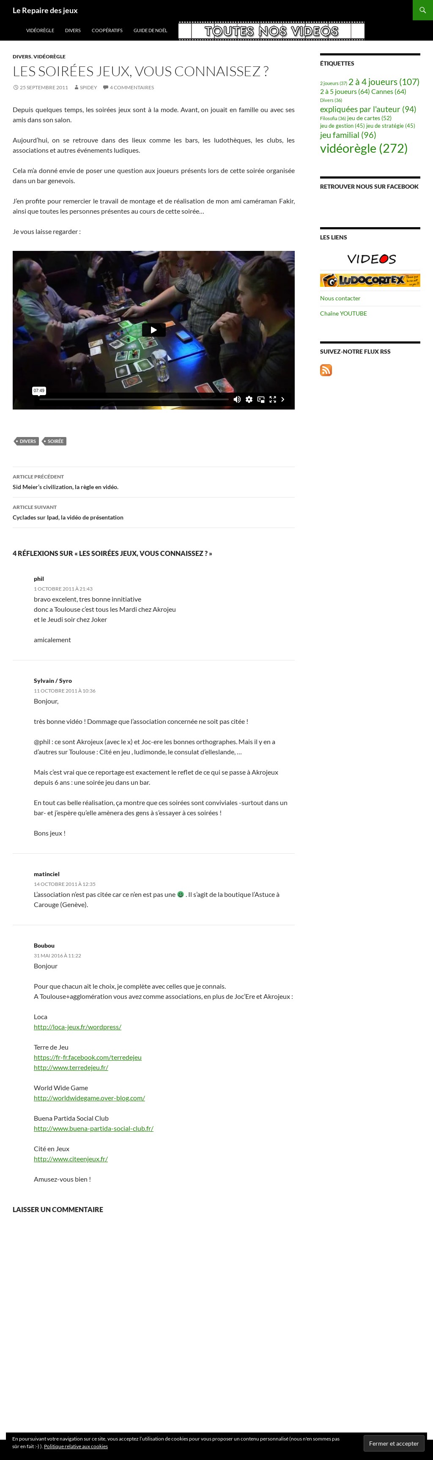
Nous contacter (340, 298)
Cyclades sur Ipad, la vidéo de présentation (154, 511)
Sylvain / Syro (53, 680)
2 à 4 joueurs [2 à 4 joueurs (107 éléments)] (383, 82)
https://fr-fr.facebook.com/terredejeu (88, 1057)
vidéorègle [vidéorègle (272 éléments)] (364, 147)
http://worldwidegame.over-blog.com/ (89, 1098)
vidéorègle (40, 30)
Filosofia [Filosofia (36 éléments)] (333, 118)
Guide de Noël (150, 30)
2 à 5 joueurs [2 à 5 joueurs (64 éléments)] (345, 91)
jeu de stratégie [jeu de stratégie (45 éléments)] (390, 126)
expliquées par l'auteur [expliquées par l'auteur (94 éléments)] (368, 109)
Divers (73, 30)
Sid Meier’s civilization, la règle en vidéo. (154, 481)
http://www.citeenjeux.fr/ (71, 1159)
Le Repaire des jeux (45, 10)
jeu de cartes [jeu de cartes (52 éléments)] (369, 117)
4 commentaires (132, 87)
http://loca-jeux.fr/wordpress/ (77, 1027)
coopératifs (107, 30)
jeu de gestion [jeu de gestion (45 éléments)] (342, 126)
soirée (55, 441)
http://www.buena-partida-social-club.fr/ (93, 1128)
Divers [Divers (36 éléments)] (331, 100)
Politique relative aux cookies (76, 1446)
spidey (88, 87)
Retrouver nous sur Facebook (369, 186)
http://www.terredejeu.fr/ (71, 1067)
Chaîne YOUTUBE (343, 313)
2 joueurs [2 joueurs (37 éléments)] (333, 83)
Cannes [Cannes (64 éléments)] (388, 91)
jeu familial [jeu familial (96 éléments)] (348, 135)
